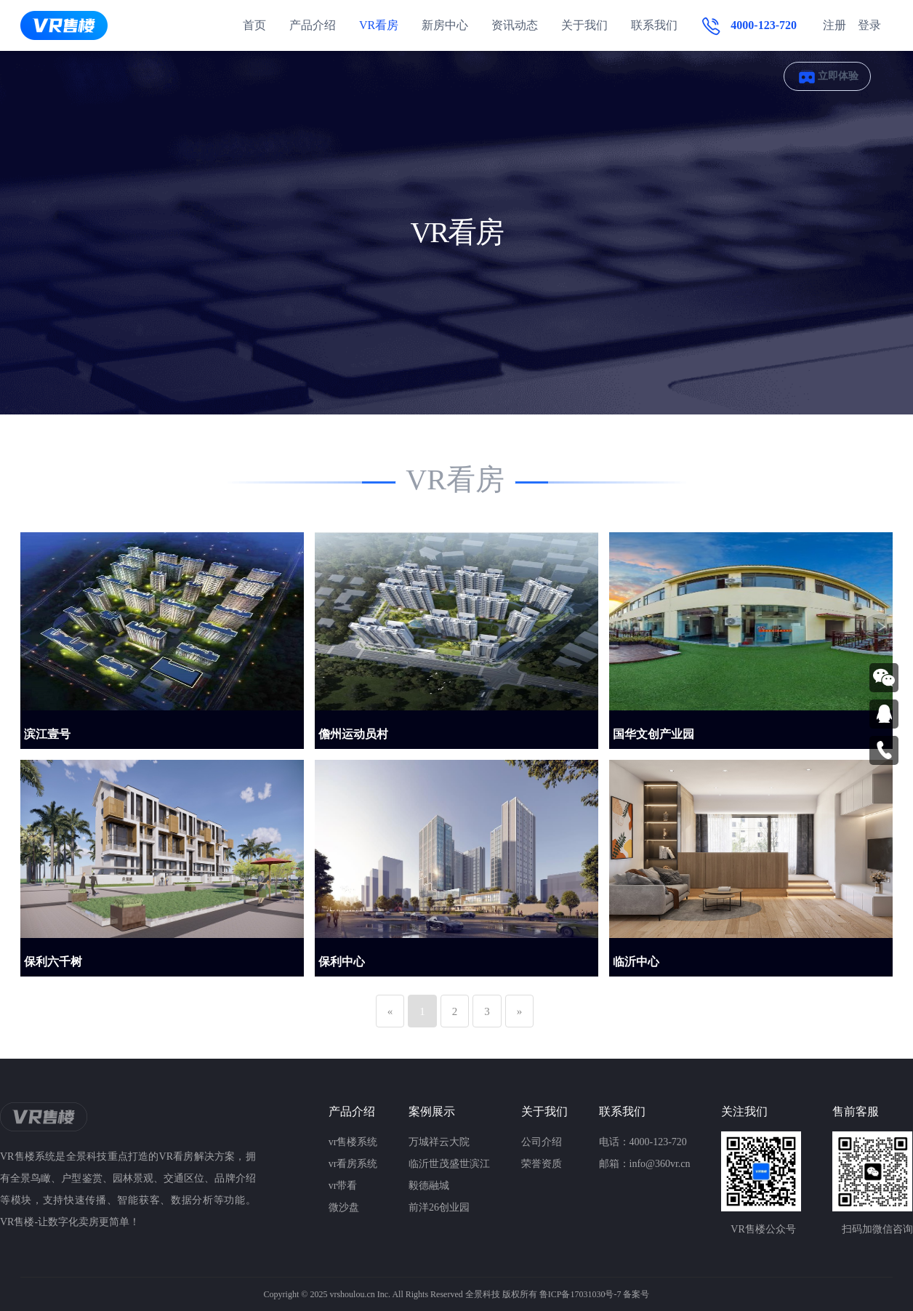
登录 (869, 25)
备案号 (636, 1294)
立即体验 (827, 76)
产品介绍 (312, 25)
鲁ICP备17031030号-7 (580, 1294)
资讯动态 (514, 25)
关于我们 (584, 25)
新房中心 (445, 25)
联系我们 (654, 25)
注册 (834, 25)
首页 (254, 25)
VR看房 (378, 25)
